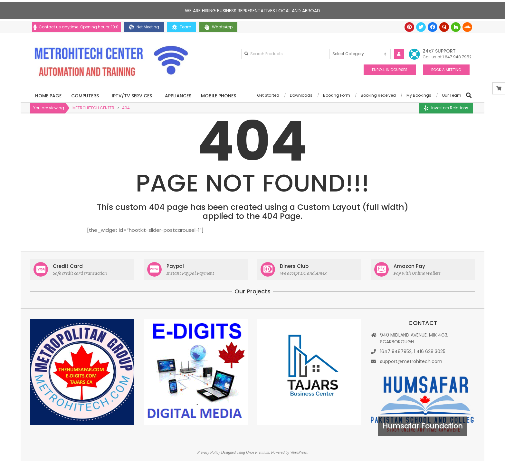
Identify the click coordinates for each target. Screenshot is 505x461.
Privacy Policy (208, 452)
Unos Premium (257, 452)
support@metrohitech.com (411, 361)
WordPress (298, 452)
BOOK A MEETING (446, 69)
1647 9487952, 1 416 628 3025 (412, 351)
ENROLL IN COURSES (389, 69)
